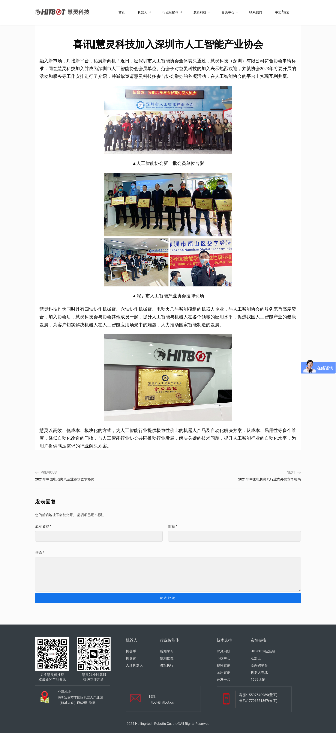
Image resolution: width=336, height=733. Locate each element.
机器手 (131, 651)
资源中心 (227, 12)
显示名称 (43, 526)
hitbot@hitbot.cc (161, 702)
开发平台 (223, 679)
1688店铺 (258, 679)
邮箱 (172, 526)
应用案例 (223, 672)
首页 (121, 12)
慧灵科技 (200, 12)
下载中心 (223, 658)
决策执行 (167, 665)
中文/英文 (282, 12)
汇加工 (256, 658)
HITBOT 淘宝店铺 (263, 651)
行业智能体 (170, 12)
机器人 (142, 12)
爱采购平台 (259, 665)
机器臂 (131, 658)
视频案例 (223, 665)
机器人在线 (259, 672)
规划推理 (167, 658)
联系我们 (255, 12)
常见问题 (223, 651)
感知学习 (167, 651)
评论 (39, 553)
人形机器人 (134, 665)
